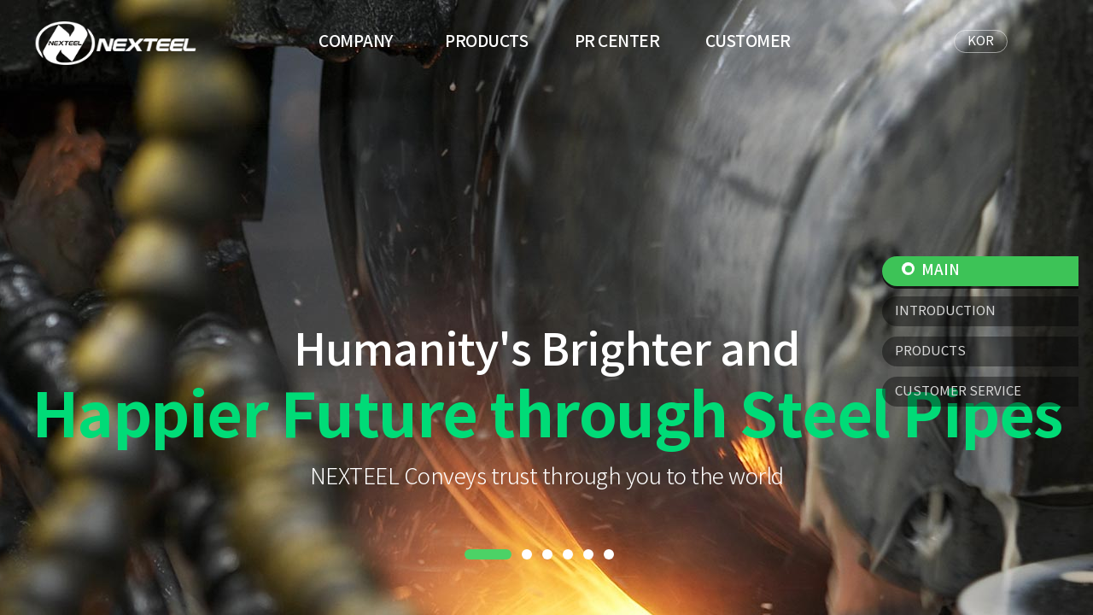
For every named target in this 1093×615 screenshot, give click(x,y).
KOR (980, 41)
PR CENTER (617, 41)
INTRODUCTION (945, 311)
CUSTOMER (748, 41)
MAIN (931, 270)
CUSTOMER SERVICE (958, 391)
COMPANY (356, 41)
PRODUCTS (486, 41)
